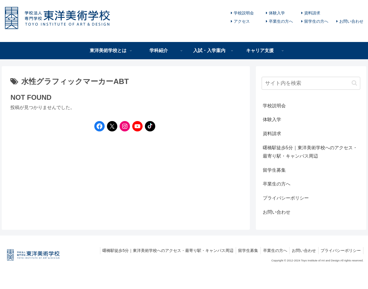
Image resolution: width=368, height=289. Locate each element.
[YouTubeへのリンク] (136, 126)
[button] (354, 83)
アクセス (242, 21)
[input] (311, 83)
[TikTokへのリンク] (148, 126)
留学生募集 (274, 170)
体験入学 (277, 13)
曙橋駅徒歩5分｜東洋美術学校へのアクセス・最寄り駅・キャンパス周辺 (310, 151)
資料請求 (312, 13)
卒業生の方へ (281, 21)
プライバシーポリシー (286, 198)
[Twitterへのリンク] (112, 126)
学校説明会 (244, 13)
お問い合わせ (351, 21)
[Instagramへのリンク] (123, 126)
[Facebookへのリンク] (98, 126)
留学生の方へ (316, 21)
